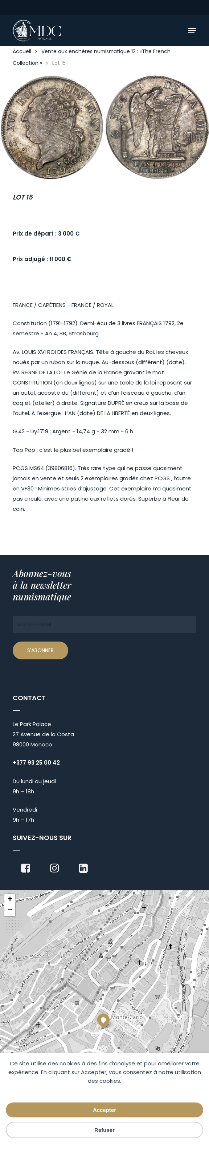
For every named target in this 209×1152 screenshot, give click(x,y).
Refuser (104, 1130)
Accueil (22, 51)
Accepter (104, 1110)
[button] (192, 30)
